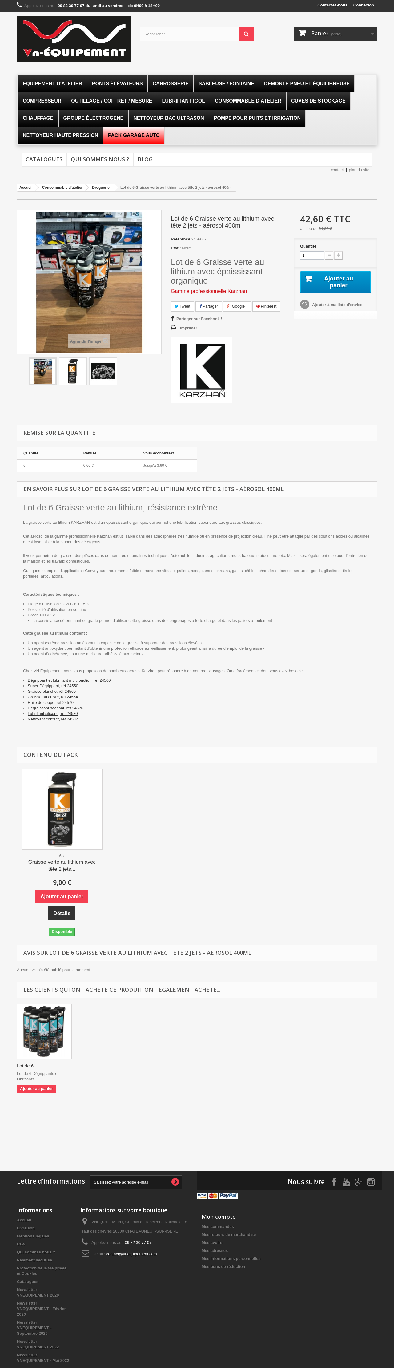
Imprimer (188, 328)
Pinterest (266, 306)
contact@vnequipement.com (131, 1253)
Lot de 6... (27, 1065)
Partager (208, 306)
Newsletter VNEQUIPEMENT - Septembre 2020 (34, 1327)
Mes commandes (218, 1226)
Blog (145, 159)
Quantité (308, 246)
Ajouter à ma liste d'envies (337, 305)
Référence (180, 239)
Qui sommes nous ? (100, 159)
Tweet (182, 306)
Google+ (237, 306)
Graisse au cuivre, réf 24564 (53, 697)
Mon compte (219, 1216)
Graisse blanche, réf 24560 (52, 691)
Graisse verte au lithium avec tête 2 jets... (62, 865)
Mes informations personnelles (231, 1258)
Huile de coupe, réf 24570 (51, 702)
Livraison (26, 1227)
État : (176, 248)
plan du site (359, 169)
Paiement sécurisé (34, 1259)
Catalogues (44, 159)
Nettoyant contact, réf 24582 (53, 719)
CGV (21, 1243)
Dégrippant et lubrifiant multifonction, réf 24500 (69, 680)
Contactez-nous (332, 5)
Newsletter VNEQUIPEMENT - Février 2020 (41, 1308)
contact (337, 169)
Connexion (363, 5)
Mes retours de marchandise (229, 1234)
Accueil (24, 1219)
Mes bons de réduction (223, 1266)
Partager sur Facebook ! (199, 319)
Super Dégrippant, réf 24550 (53, 686)
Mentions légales (33, 1235)
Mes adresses (215, 1250)
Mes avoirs (212, 1242)
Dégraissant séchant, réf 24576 (55, 708)
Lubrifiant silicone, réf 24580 (53, 713)
